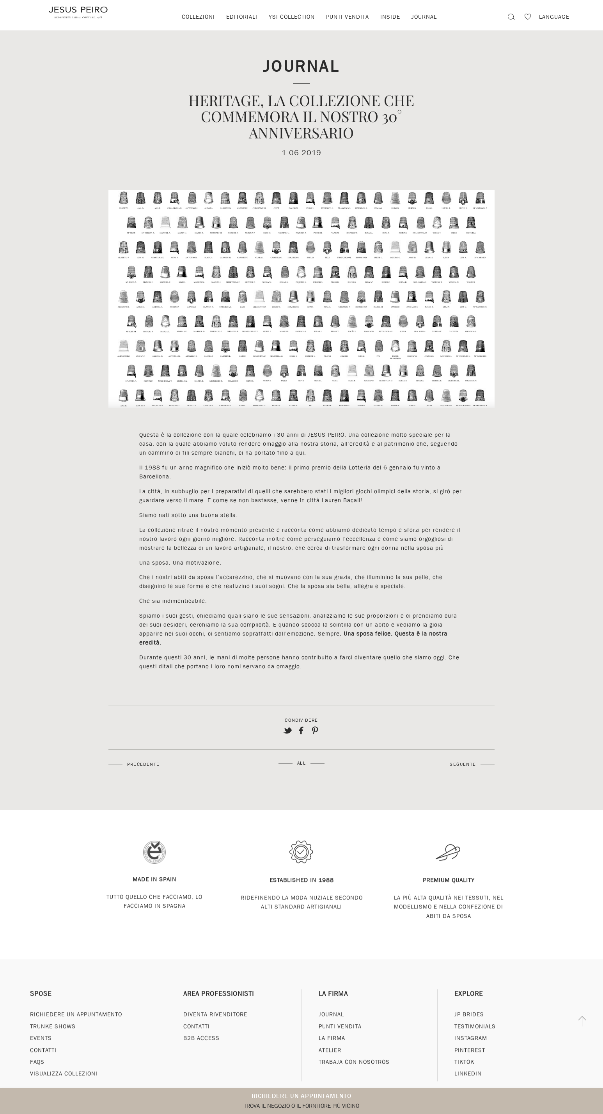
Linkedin (468, 1086)
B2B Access (201, 1051)
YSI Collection (292, 17)
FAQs (37, 1075)
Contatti (43, 1063)
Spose (40, 1006)
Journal (424, 17)
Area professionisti (218, 1006)
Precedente (143, 764)
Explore (468, 1006)
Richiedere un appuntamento (301, 1096)
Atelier (330, 1063)
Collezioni (198, 17)
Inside (390, 17)
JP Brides (469, 1027)
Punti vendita (347, 17)
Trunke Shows (53, 1039)
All (301, 763)
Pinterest (469, 1063)
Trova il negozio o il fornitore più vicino (301, 1106)
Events (41, 1051)
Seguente (463, 764)
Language (554, 17)
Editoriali (241, 17)
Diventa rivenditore (215, 1027)
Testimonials (475, 1039)
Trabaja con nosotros (354, 1075)
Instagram (470, 1051)
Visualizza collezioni (64, 1086)
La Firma (333, 1006)
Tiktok (464, 1075)
